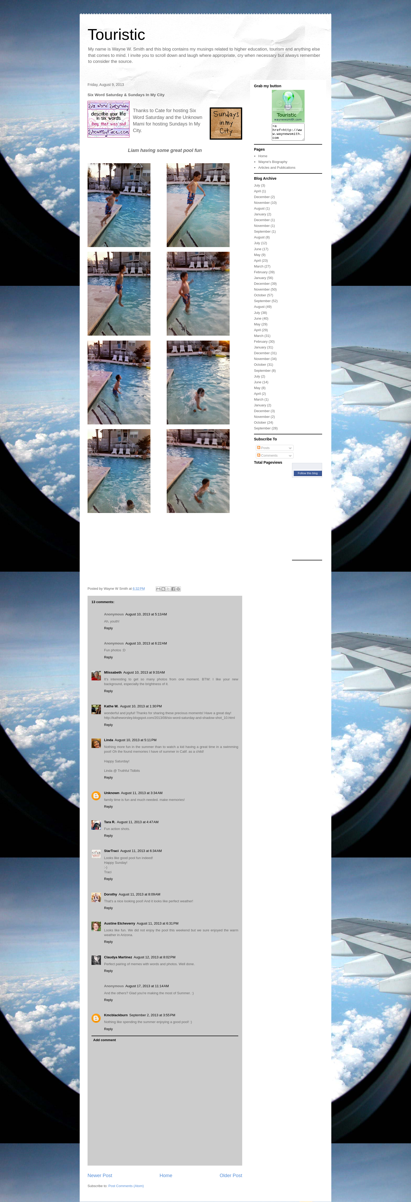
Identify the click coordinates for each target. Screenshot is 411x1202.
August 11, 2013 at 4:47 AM (138, 822)
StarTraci (111, 851)
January (260, 217)
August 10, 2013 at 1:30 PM (141, 706)
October (260, 298)
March (258, 269)
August (259, 212)
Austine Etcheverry (119, 923)
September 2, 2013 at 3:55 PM (152, 1015)
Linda (108, 740)
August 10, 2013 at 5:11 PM (135, 740)
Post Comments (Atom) (126, 1186)
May (257, 258)
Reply (108, 628)
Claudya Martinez (118, 957)
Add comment (104, 1040)
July (257, 188)
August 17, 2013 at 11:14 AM (147, 986)
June (257, 252)
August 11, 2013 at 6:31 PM (158, 923)
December (262, 200)
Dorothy (110, 894)
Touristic (116, 34)
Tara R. (109, 822)
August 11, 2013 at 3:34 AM (142, 793)
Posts (263, 451)
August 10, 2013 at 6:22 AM (146, 643)
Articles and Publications (276, 171)
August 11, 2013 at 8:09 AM (139, 894)
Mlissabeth (113, 672)
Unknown (112, 793)
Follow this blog (308, 476)
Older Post (231, 1175)
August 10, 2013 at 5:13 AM (146, 614)
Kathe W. (111, 706)
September (262, 235)
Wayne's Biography (272, 165)
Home (166, 1175)
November (262, 206)
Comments (267, 459)
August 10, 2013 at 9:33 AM (144, 672)
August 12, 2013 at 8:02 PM (154, 957)
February (261, 275)
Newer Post (100, 1175)
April (257, 194)
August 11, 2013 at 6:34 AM (141, 851)
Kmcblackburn (116, 1015)
